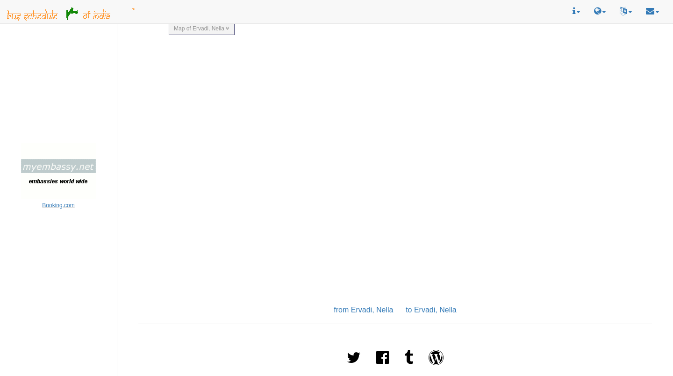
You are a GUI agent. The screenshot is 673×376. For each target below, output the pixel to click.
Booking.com (58, 205)
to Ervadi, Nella (431, 310)
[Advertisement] (58, 85)
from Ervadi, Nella (363, 310)
